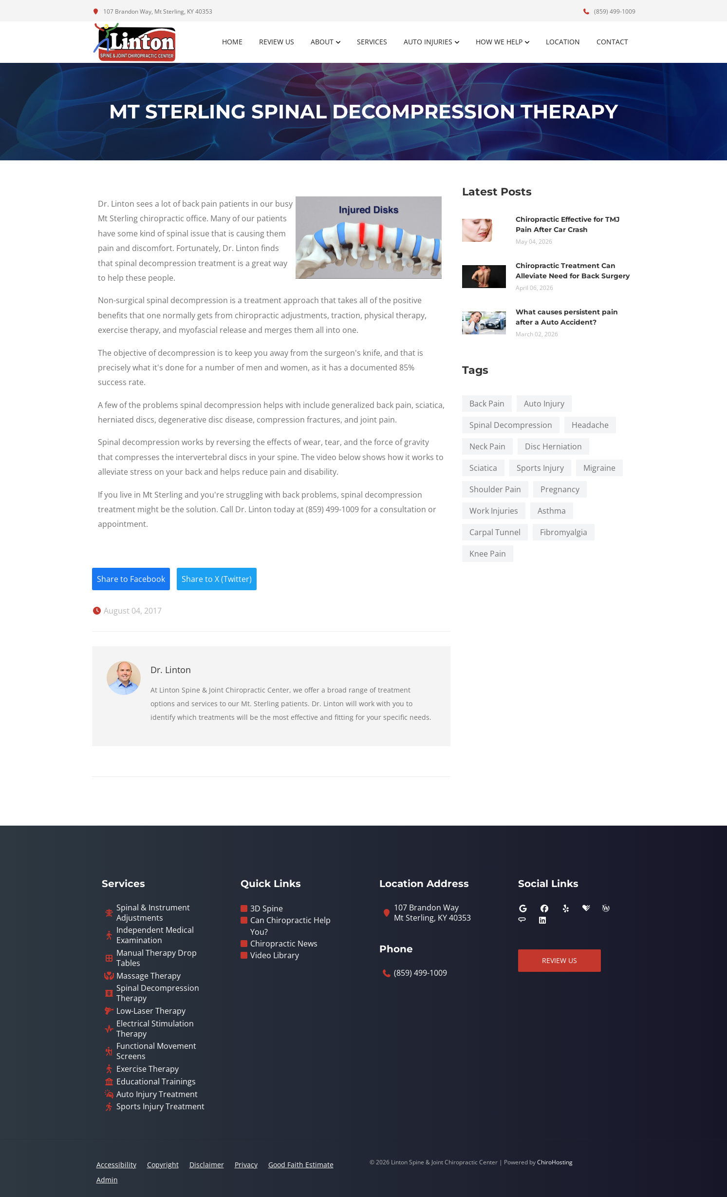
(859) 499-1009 (609, 11)
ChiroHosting (555, 1162)
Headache (590, 425)
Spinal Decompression (510, 425)
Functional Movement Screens (156, 1051)
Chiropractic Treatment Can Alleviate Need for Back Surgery (573, 270)
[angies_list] (522, 920)
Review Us (276, 41)
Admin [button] (107, 1179)
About (322, 41)
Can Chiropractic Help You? (290, 926)
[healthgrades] (586, 908)
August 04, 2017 (127, 610)
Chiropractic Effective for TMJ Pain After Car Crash (568, 224)
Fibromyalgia (563, 532)
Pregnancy (560, 489)
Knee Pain (487, 553)
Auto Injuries (428, 41)
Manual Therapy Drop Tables (156, 958)
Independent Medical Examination (155, 935)
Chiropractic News (283, 943)
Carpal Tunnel (495, 532)
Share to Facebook (131, 579)
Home (232, 41)
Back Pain (486, 403)
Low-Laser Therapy (151, 1011)
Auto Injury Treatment (157, 1094)
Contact (612, 41)
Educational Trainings (156, 1082)
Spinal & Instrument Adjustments (153, 913)
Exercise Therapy (147, 1069)
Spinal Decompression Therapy (157, 993)
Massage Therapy (148, 976)
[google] (523, 908)
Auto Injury (544, 403)
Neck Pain (487, 446)
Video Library (274, 955)
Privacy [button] (246, 1164)
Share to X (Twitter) (217, 579)
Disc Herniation (553, 446)
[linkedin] (542, 920)
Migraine (599, 468)
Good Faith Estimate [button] (301, 1164)
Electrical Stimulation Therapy (155, 1029)
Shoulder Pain (495, 489)
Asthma (552, 510)
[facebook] (544, 908)
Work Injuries (493, 510)
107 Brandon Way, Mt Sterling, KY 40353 (152, 11)
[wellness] (606, 908)
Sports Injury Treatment (160, 1106)
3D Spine (266, 908)
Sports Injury (540, 468)
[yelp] (566, 908)
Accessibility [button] (116, 1164)
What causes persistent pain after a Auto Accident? (567, 317)
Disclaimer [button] (206, 1164)
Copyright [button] (163, 1164)
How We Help (499, 41)
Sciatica (483, 468)
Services (372, 41)
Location (563, 41)
